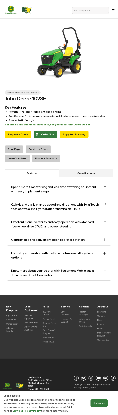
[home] (19, 10)
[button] (113, 10)
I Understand (99, 403)
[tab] (32, 173)
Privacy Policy (89, 387)
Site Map (77, 387)
